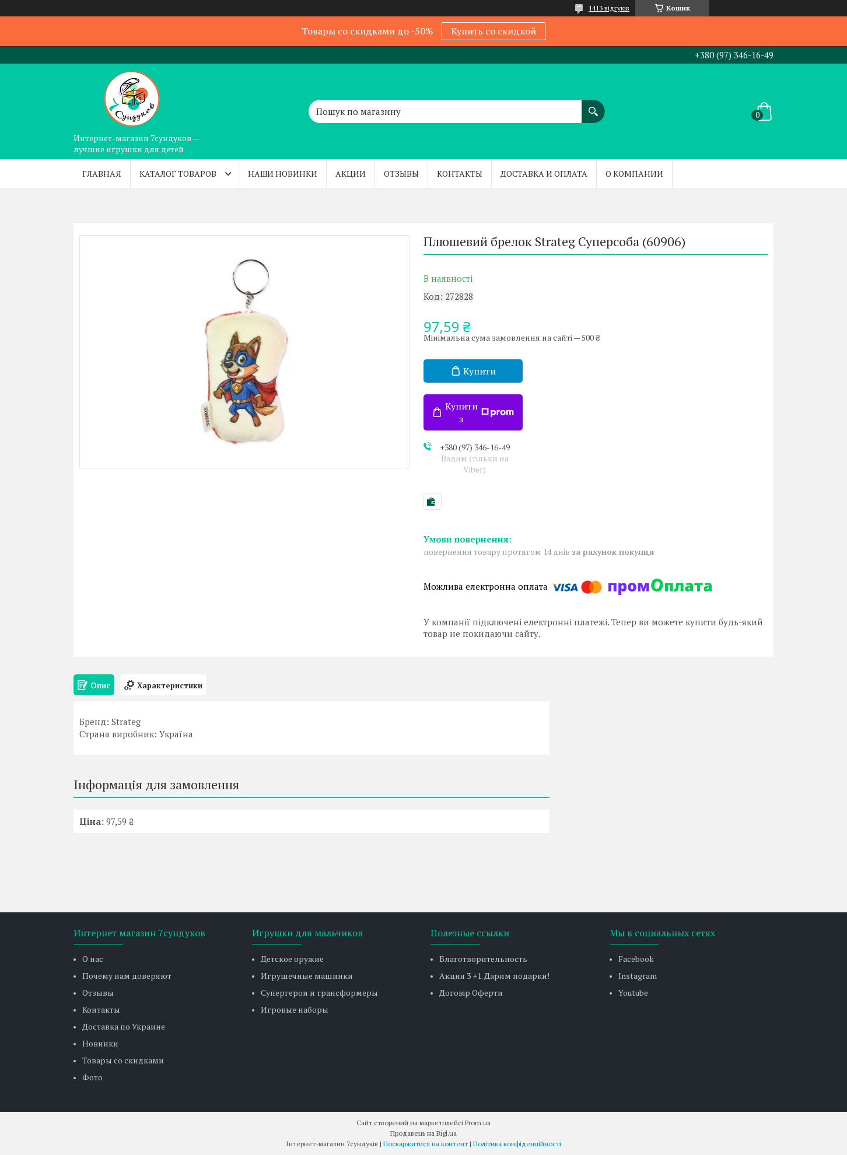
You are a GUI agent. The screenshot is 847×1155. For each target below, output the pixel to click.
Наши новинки (282, 173)
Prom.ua (478, 1122)
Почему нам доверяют (127, 975)
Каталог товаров (177, 173)
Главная (101, 173)
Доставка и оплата (544, 173)
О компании (634, 173)
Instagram (637, 975)
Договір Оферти (471, 992)
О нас (92, 958)
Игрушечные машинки (307, 975)
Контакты (459, 173)
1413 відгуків (609, 8)
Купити (479, 371)
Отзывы (401, 173)
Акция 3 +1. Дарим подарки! (494, 975)
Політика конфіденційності (517, 1143)
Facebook (636, 958)
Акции (350, 173)
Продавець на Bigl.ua (423, 1133)
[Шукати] (593, 105)
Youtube (633, 992)
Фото (92, 1077)
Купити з (479, 412)
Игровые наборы (294, 1009)
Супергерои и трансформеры (319, 992)
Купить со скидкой (493, 30)
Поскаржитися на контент (425, 1143)
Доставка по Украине (123, 1026)
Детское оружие (292, 958)
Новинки (100, 1043)
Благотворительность (483, 958)
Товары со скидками (123, 1060)
